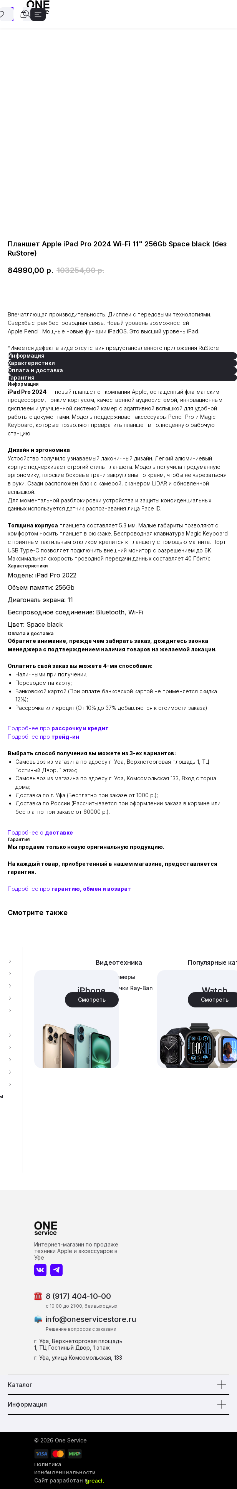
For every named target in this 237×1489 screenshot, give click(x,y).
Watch (214, 990)
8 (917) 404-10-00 (78, 1296)
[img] (76, 1019)
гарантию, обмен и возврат (91, 888)
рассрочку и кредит (80, 728)
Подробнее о (26, 832)
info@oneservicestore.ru (91, 1319)
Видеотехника (119, 962)
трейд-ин (65, 736)
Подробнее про (29, 728)
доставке (59, 832)
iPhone (92, 990)
